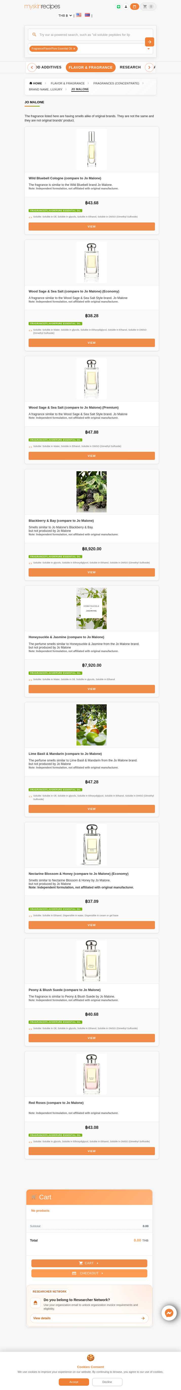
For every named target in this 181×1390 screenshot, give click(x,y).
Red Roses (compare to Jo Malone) (56, 1103)
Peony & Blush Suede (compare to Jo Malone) (64, 990)
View (92, 226)
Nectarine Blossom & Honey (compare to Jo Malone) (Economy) (78, 874)
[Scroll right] (149, 67)
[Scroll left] (31, 67)
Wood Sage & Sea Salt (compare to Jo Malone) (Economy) (74, 291)
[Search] (90, 35)
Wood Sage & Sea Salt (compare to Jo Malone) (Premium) (73, 407)
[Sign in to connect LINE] (118, 6)
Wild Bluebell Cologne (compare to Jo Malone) (65, 178)
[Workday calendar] (134, 6)
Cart (89, 1263)
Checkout (88, 1273)
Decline (107, 1381)
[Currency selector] (65, 15)
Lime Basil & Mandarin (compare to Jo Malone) (65, 754)
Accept (73, 1381)
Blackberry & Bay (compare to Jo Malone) (61, 521)
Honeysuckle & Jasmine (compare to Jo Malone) (66, 637)
